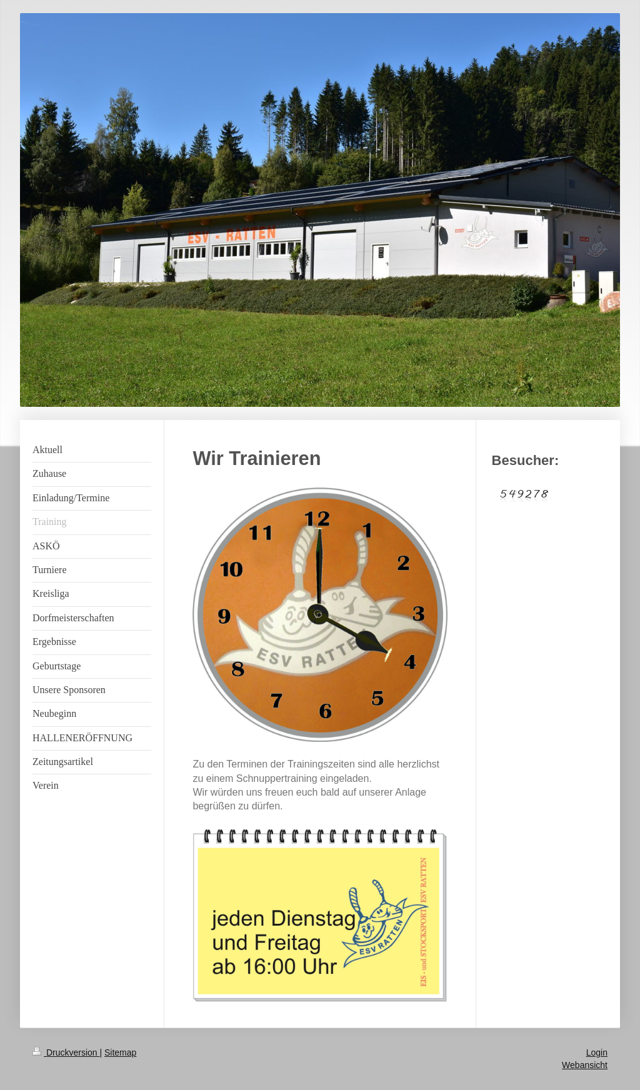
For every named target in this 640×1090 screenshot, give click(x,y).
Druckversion (65, 1053)
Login (597, 1053)
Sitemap (120, 1053)
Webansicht (585, 1065)
